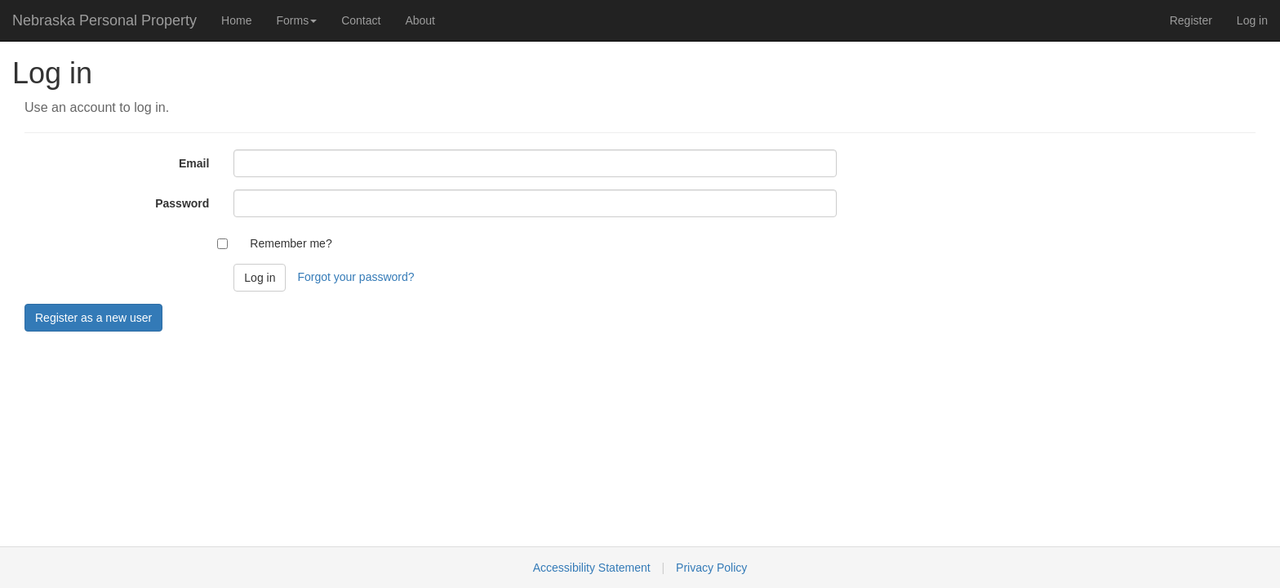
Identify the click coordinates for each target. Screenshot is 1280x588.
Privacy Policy (711, 567)
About (420, 20)
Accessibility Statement (592, 567)
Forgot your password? (355, 276)
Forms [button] (296, 20)
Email (194, 163)
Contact (360, 20)
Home (236, 20)
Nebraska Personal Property (104, 20)
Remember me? (290, 243)
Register (1191, 20)
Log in (1252, 20)
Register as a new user (93, 317)
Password (182, 203)
